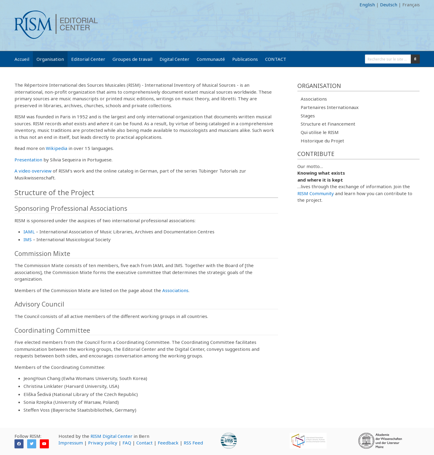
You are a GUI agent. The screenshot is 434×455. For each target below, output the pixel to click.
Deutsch (388, 5)
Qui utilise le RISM (320, 132)
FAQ (126, 443)
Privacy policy (102, 443)
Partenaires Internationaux (330, 107)
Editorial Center (88, 59)
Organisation (50, 59)
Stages (308, 116)
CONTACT (275, 59)
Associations (175, 290)
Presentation (28, 160)
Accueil (21, 59)
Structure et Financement (328, 124)
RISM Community (315, 193)
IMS (28, 239)
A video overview (33, 171)
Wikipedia (56, 148)
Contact (144, 443)
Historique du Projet (322, 141)
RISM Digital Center (111, 436)
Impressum (71, 443)
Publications (245, 59)
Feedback (168, 443)
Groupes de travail (132, 59)
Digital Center (174, 59)
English (367, 5)
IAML (29, 232)
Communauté (211, 59)
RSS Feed (193, 443)
